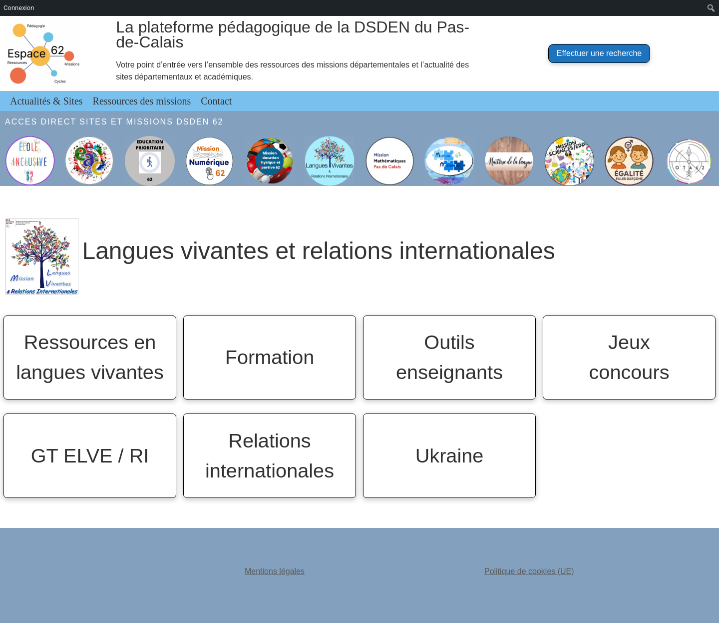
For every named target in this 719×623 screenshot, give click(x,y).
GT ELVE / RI (90, 455)
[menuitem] (711, 8)
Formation (270, 357)
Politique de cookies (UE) (529, 571)
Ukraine (449, 455)
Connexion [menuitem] (18, 8)
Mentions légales (275, 571)
